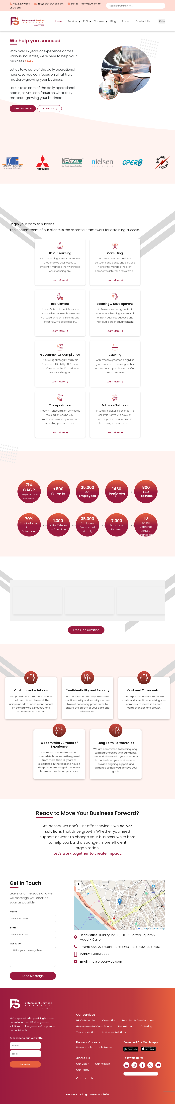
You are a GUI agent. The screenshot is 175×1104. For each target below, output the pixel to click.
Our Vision (82, 1064)
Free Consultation (23, 108)
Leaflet (142, 928)
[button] (120, 901)
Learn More (60, 280)
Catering (146, 1026)
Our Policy (82, 1070)
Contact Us (143, 21)
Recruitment (126, 1026)
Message (16, 943)
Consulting (109, 1020)
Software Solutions (114, 1032)
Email (14, 927)
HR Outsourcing (86, 1020)
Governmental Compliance (94, 1026)
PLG (85, 21)
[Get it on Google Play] (130, 1049)
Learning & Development (138, 1020)
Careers (99, 21)
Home (58, 21)
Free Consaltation (86, 630)
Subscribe (25, 1064)
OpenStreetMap (157, 928)
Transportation (86, 1032)
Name (14, 911)
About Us (83, 1058)
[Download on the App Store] (148, 1049)
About (126, 21)
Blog (113, 21)
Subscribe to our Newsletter (27, 1038)
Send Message (33, 976)
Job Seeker (105, 1047)
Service (72, 21)
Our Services (49, 108)
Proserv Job (84, 1047)
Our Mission (102, 1064)
